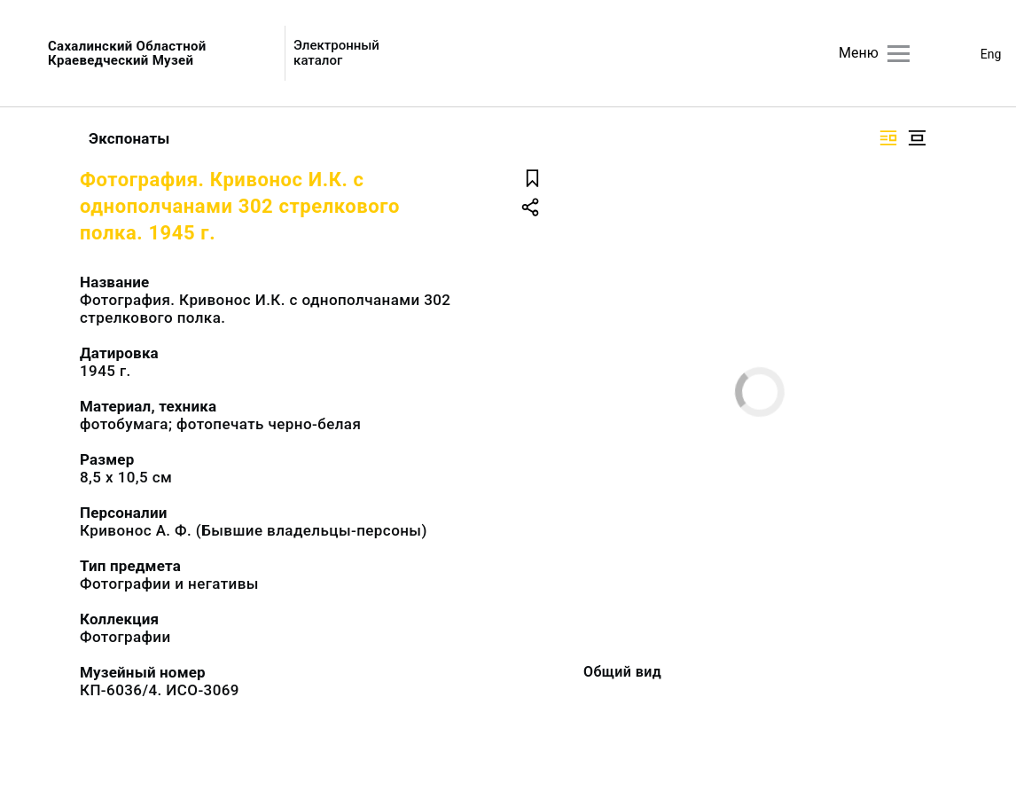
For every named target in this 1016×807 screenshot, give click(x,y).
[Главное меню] (898, 53)
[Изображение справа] (888, 137)
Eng (991, 54)
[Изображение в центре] (917, 137)
